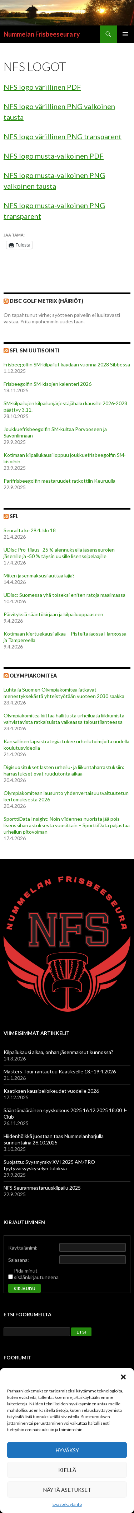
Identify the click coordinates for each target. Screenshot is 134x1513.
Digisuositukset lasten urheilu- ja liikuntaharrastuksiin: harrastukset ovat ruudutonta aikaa (64, 770)
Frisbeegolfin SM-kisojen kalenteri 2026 (47, 384)
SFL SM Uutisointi (34, 350)
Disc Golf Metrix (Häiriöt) (46, 301)
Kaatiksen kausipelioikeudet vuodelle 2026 (51, 1091)
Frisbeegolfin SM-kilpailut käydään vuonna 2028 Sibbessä (67, 364)
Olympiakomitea (33, 676)
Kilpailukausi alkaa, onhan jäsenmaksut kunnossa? (58, 1052)
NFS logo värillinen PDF (42, 87)
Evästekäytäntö (67, 1504)
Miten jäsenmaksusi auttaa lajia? (39, 575)
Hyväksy (67, 1450)
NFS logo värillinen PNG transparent (62, 136)
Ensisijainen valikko (125, 34)
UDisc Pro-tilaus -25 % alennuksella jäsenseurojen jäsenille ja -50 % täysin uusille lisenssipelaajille (59, 553)
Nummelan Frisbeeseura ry (42, 34)
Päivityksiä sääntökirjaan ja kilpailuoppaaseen (53, 614)
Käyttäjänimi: (23, 1248)
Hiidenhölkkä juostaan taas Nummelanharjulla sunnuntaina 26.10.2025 (54, 1139)
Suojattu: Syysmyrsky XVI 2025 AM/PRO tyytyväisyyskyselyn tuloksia (49, 1165)
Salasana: (18, 1260)
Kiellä (67, 1470)
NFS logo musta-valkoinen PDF (54, 155)
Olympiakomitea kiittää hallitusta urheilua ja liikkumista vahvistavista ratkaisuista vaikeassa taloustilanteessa (64, 718)
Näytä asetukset (67, 1489)
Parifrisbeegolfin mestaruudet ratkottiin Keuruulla (59, 481)
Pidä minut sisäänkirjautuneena (36, 1274)
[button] (123, 1377)
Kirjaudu (24, 1288)
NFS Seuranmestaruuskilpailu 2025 (42, 1188)
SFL (14, 516)
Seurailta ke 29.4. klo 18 (30, 530)
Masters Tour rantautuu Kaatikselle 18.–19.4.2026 (60, 1071)
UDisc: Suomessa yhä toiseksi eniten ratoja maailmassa (64, 595)
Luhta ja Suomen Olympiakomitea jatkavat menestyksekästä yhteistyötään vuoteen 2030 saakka (64, 693)
